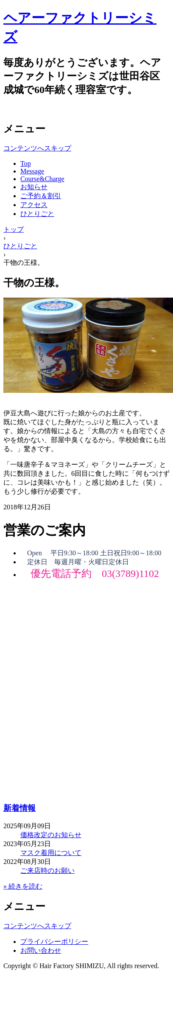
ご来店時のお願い (47, 870)
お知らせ (33, 186)
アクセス (33, 204)
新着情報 (19, 808)
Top (25, 163)
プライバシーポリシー (54, 941)
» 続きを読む (22, 886)
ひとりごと (37, 213)
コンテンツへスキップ (37, 148)
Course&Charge (42, 178)
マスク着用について (50, 852)
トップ (13, 229)
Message (32, 171)
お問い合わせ (40, 950)
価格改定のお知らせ (50, 834)
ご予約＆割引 (40, 195)
